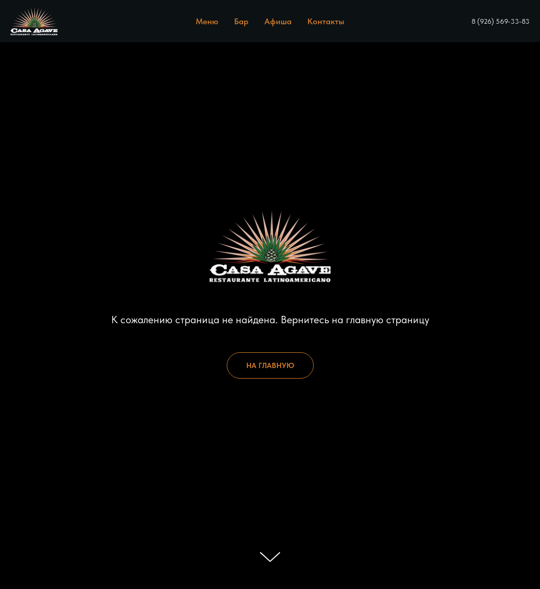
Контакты (325, 21)
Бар (241, 21)
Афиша (278, 21)
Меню (207, 21)
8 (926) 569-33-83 (500, 21)
